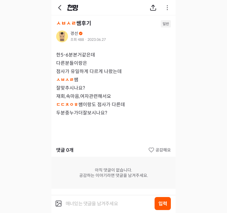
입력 (162, 204)
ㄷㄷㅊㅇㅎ (67, 104)
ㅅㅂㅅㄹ (66, 23)
